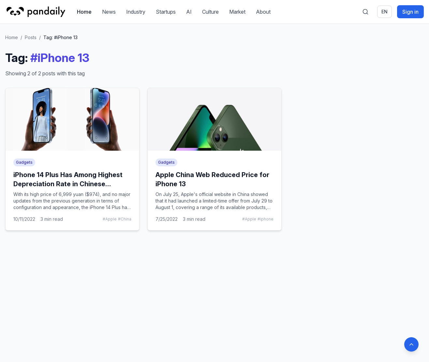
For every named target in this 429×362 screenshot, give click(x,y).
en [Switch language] (384, 11)
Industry (135, 11)
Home (84, 11)
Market (237, 11)
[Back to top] (411, 344)
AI (189, 11)
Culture (210, 11)
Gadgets (24, 162)
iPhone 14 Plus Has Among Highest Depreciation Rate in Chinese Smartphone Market (68, 184)
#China (124, 219)
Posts (31, 37)
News (109, 11)
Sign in (410, 11)
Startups (166, 11)
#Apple (110, 219)
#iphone (266, 219)
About (263, 11)
